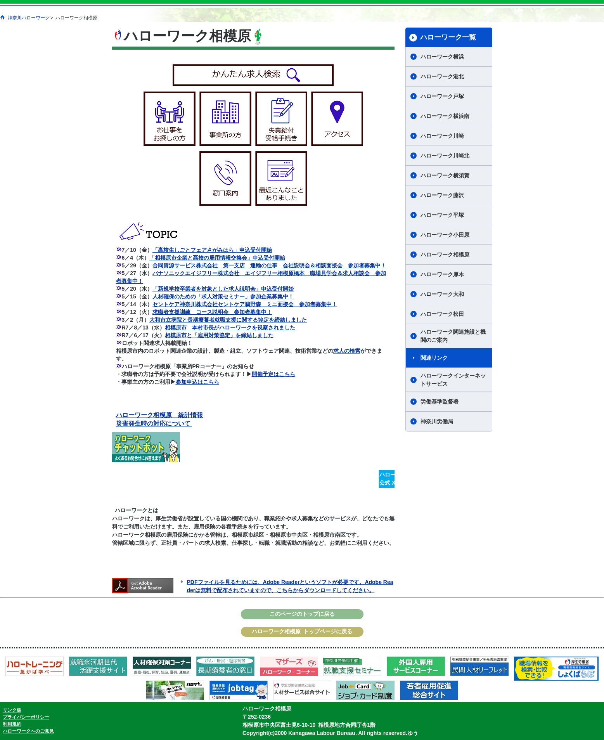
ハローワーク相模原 (445, 254)
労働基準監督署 (440, 402)
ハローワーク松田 (442, 314)
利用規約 (12, 724)
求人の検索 (346, 351)
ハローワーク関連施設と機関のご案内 (453, 336)
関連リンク (434, 358)
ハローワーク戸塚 (442, 96)
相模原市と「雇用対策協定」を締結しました (219, 335)
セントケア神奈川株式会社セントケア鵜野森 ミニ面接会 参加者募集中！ (244, 304)
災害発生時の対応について (154, 423)
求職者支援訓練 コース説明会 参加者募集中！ (212, 312)
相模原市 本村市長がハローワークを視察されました (230, 327)
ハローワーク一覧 (448, 37)
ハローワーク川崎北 (445, 156)
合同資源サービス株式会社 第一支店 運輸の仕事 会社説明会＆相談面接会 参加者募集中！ (269, 265)
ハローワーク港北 (442, 76)
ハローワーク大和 (442, 294)
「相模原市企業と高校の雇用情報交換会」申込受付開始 (217, 258)
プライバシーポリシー (26, 717)
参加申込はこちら (197, 382)
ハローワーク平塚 (442, 215)
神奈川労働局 (437, 421)
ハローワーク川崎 (442, 136)
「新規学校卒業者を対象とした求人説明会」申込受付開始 (223, 289)
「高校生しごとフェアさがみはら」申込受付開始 (212, 250)
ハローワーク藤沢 (442, 195)
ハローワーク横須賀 (445, 175)
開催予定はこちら (273, 374)
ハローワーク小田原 (445, 235)
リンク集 (12, 710)
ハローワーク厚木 (442, 274)
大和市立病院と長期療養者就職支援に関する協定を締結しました (228, 320)
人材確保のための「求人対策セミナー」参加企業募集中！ (223, 296)
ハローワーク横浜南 (445, 116)
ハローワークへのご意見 (28, 731)
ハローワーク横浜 (442, 57)
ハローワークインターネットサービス (453, 380)
